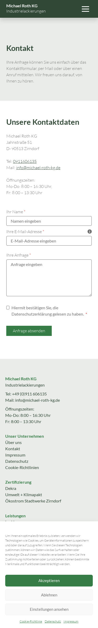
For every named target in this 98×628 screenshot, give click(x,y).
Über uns (13, 442)
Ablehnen (49, 595)
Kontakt (12, 448)
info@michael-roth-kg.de (38, 167)
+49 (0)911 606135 (29, 393)
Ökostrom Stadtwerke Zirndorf (33, 500)
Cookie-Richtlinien (22, 467)
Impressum (71, 621)
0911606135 (25, 161)
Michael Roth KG (22, 5)
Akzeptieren (49, 580)
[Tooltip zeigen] (89, 231)
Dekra (10, 488)
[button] (85, 9)
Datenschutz (53, 621)
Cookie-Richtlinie (31, 621)
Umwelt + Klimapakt (23, 494)
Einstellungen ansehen (49, 609)
